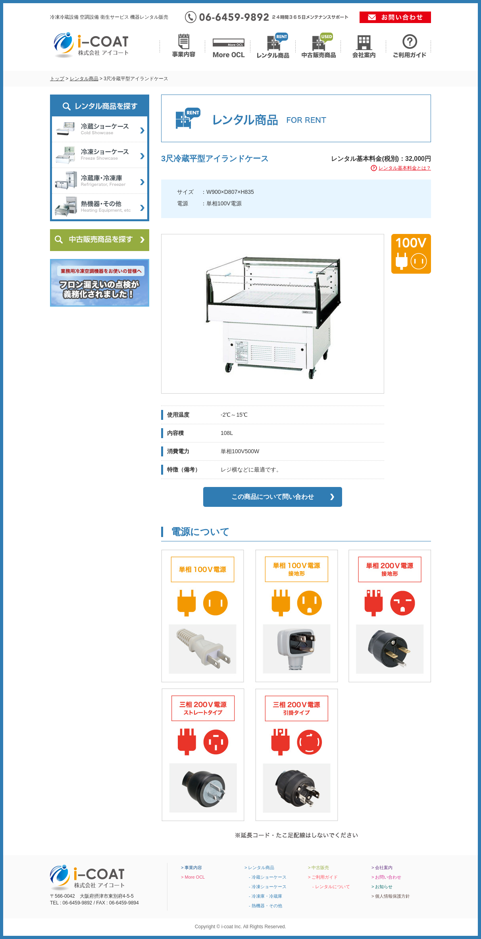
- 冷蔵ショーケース (265, 877)
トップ (57, 78)
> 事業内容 (191, 867)
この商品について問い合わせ (272, 496)
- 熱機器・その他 (263, 905)
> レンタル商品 (259, 867)
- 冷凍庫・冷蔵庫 (263, 896)
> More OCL (193, 877)
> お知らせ (381, 886)
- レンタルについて (329, 886)
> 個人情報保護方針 (390, 896)
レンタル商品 (84, 78)
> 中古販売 (318, 867)
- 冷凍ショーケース (265, 886)
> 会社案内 (381, 867)
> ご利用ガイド (323, 877)
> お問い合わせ (386, 877)
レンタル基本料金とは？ (405, 168)
